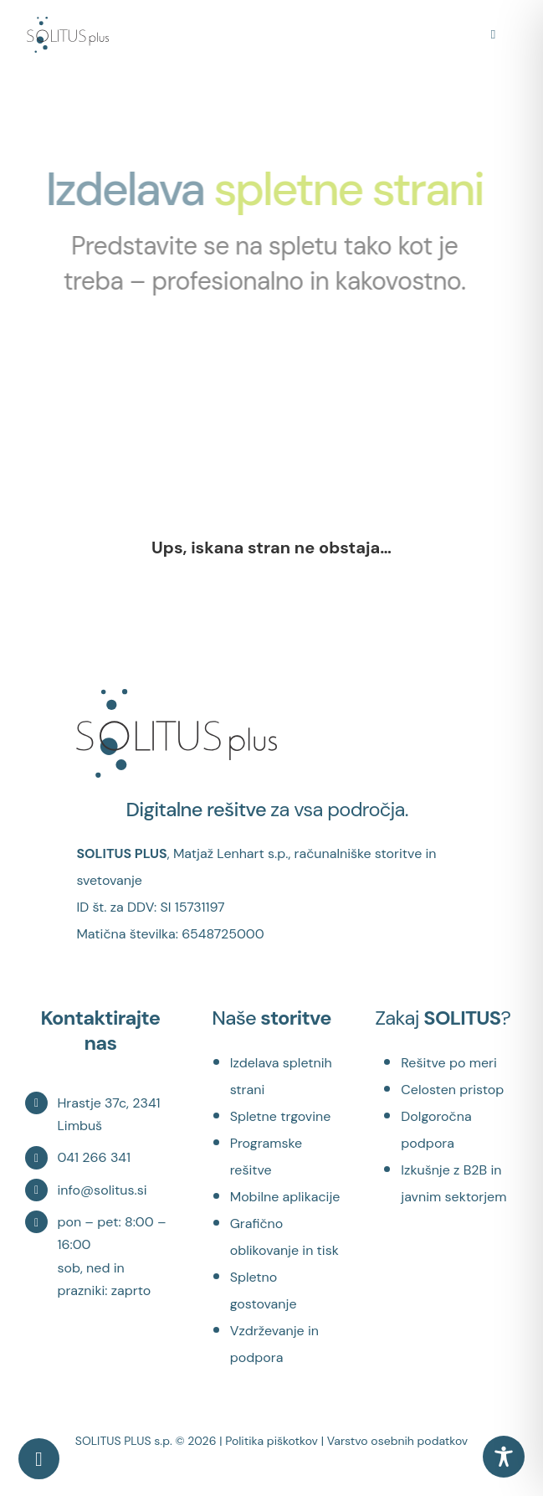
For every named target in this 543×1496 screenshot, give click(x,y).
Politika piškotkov (271, 1440)
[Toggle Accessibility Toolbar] (503, 1456)
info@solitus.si (101, 1190)
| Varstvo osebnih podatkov (395, 1440)
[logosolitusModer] (68, 25)
